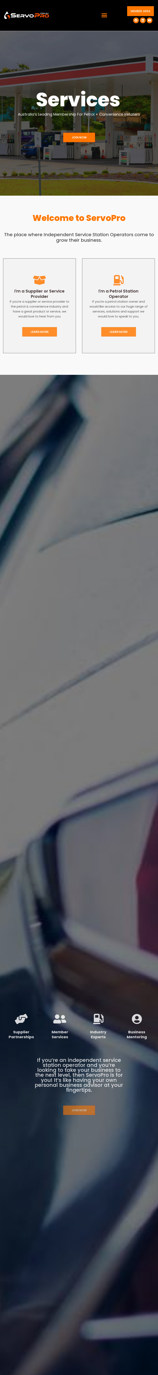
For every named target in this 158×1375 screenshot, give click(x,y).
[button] (104, 15)
